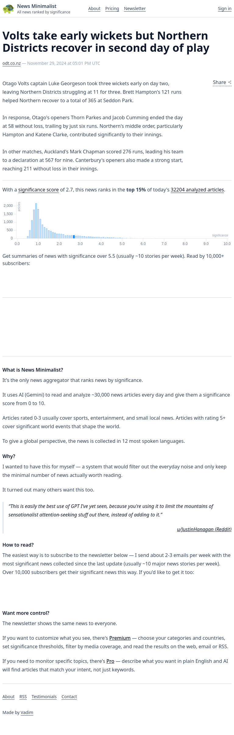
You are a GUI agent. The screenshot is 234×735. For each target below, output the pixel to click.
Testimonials (44, 696)
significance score (38, 189)
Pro (110, 661)
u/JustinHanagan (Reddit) (204, 529)
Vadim (27, 712)
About (94, 8)
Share (222, 82)
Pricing (112, 8)
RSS (23, 696)
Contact (69, 696)
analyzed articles (197, 189)
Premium (120, 638)
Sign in (225, 8)
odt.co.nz (11, 63)
